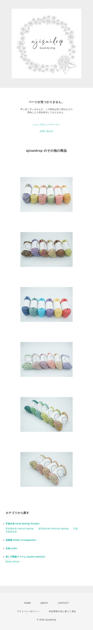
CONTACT (63, 603)
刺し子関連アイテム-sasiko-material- (25, 557)
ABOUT (44, 603)
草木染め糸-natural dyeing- (20, 528)
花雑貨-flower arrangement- (21, 540)
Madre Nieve (12, 561)
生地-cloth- (12, 548)
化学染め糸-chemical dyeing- (53, 528)
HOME (27, 603)
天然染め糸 (11, 531)
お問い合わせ (46, 131)
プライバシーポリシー (28, 611)
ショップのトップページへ (46, 124)
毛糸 (75, 528)
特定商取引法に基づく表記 (62, 611)
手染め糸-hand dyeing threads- (23, 523)
